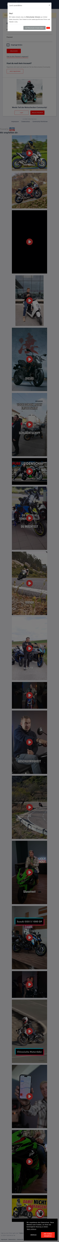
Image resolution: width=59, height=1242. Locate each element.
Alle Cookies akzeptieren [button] (48, 1235)
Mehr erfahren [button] (31, 1229)
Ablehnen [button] (33, 1235)
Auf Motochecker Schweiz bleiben (34, 28)
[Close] (49, 5)
